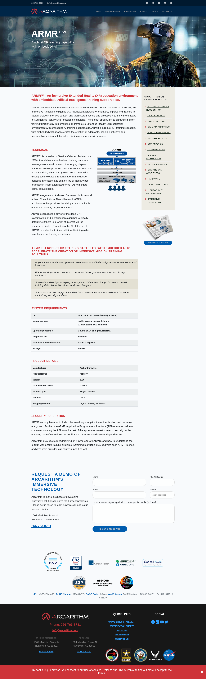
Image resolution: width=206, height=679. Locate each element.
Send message (110, 529)
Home (98, 11)
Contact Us (122, 639)
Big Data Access (156, 138)
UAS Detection (155, 115)
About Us (121, 630)
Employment (122, 634)
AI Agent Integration (153, 157)
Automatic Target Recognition (157, 108)
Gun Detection (155, 121)
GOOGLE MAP (46, 651)
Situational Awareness (153, 171)
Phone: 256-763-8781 (65, 624)
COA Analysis (154, 144)
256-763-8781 (37, 3)
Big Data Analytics (157, 127)
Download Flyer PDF (158, 243)
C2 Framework (155, 150)
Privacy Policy (37, 674)
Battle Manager (156, 164)
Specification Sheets (122, 626)
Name (95, 477)
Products (130, 11)
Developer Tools (157, 184)
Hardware (152, 179)
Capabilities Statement (121, 622)
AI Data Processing (158, 133)
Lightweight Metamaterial (154, 192)
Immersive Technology (153, 200)
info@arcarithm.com (56, 3)
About (143, 11)
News (155, 11)
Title (156, 477)
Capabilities (113, 11)
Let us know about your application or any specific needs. (124, 502)
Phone (153, 489)
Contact (167, 11)
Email (95, 489)
